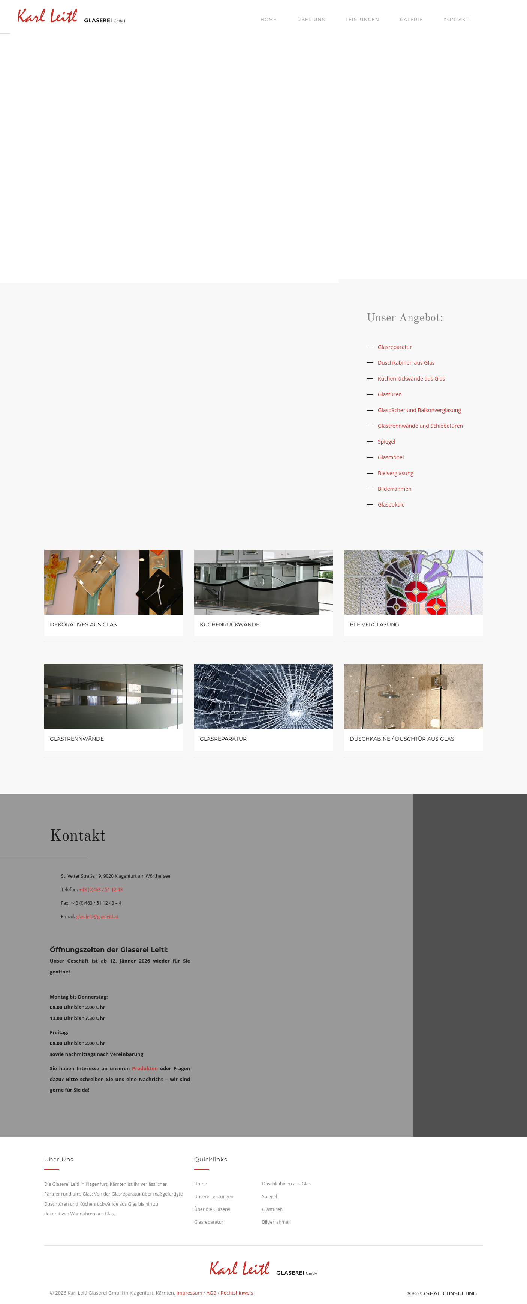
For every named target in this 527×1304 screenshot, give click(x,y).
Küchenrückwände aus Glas (411, 378)
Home (269, 19)
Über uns (311, 19)
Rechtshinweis (237, 1292)
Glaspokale (391, 504)
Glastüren (390, 394)
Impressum (189, 1292)
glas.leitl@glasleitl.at (97, 916)
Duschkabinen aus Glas (406, 362)
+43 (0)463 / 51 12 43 (101, 889)
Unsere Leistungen (214, 1196)
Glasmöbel (391, 457)
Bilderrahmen (395, 488)
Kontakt (456, 19)
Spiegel (386, 441)
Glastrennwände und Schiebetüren (420, 425)
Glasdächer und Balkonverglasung (419, 410)
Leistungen (362, 19)
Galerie (411, 19)
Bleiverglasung (395, 473)
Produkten (145, 1068)
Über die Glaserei (212, 1209)
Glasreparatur (395, 346)
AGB (211, 1292)
